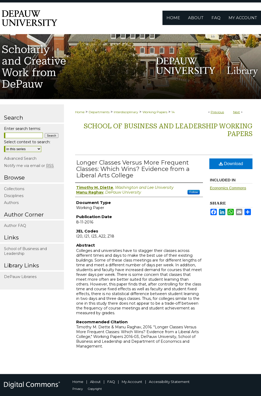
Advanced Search (20, 158)
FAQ (111, 381)
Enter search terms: (22, 128)
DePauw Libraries (20, 276)
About (95, 381)
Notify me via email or (29, 165)
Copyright (95, 389)
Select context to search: (27, 142)
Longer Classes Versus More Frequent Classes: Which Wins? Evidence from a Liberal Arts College (133, 169)
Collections (14, 188)
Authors (11, 202)
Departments (99, 112)
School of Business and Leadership (25, 251)
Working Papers (154, 112)
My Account (132, 381)
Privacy (77, 389)
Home (79, 112)
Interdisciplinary (126, 112)
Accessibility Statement (169, 381)
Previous (217, 112)
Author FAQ (15, 225)
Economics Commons (228, 188)
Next (236, 112)
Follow (193, 192)
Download (231, 163)
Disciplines (13, 195)
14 (173, 112)
